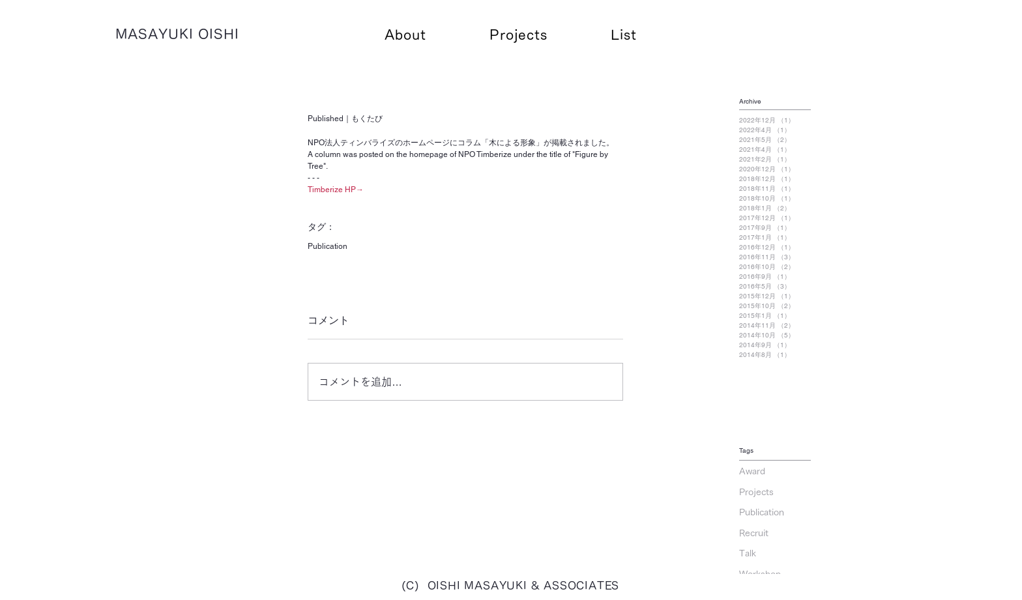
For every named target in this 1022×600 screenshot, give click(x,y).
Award (752, 471)
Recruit (753, 532)
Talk (747, 553)
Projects (756, 491)
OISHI (218, 33)
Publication (327, 246)
